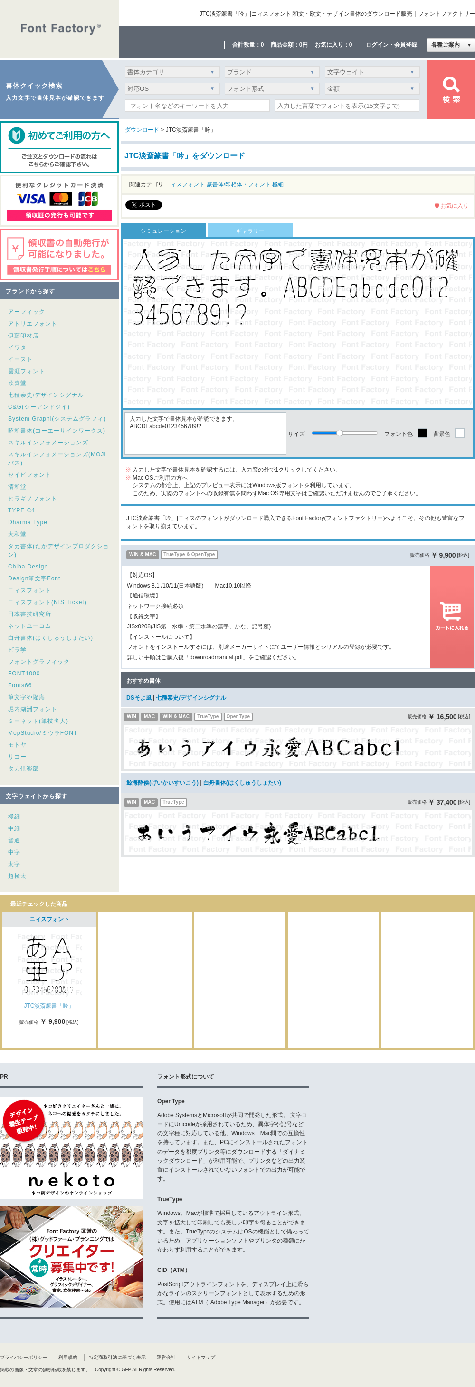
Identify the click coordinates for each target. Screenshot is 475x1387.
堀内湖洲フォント (32, 709)
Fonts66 (20, 685)
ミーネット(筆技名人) (38, 721)
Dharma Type (28, 522)
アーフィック (26, 311)
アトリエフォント (32, 323)
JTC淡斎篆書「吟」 (49, 1005)
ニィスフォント (29, 590)
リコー (17, 756)
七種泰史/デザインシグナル (46, 395)
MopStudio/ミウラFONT (42, 733)
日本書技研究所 (29, 614)
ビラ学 (17, 649)
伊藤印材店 (23, 335)
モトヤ (17, 745)
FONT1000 (24, 673)
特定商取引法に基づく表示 (117, 1357)
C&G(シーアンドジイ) (39, 407)
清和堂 (17, 486)
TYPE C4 (21, 510)
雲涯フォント (26, 371)
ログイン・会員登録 (391, 44)
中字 (14, 852)
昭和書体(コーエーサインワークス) (56, 430)
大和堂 (17, 534)
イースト (20, 359)
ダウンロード (142, 129)
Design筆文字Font (34, 578)
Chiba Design (28, 566)
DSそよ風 (139, 697)
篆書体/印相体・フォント (239, 184)
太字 (14, 864)
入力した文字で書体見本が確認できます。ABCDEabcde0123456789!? (205, 433)
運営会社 (166, 1357)
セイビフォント (29, 475)
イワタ (17, 347)
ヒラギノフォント (32, 498)
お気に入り (454, 205)
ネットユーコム (29, 626)
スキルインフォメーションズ (48, 442)
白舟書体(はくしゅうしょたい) (50, 638)
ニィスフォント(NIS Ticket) (47, 602)
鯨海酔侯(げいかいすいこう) (162, 783)
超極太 (17, 876)
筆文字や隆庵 (26, 697)
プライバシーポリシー (24, 1357)
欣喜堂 (17, 383)
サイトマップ (201, 1357)
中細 (14, 828)
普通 (14, 840)
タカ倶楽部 (23, 768)
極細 (14, 816)
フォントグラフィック (39, 661)
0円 (303, 44)
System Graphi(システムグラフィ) (57, 418)
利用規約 (67, 1357)
